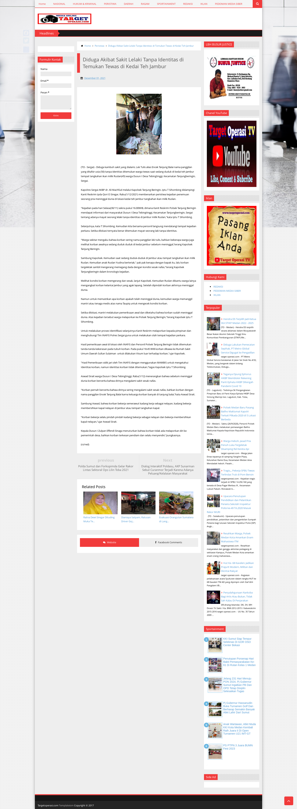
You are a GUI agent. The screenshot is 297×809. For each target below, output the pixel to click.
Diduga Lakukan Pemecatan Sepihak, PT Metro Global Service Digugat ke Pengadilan (238, 348)
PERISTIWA (110, 3)
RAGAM (145, 3)
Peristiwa (99, 45)
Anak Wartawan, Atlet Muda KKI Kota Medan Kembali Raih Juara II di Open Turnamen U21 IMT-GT (239, 729)
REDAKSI (188, 3)
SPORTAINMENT (166, 3)
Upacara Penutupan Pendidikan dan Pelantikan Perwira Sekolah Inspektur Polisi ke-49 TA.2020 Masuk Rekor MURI (229, 504)
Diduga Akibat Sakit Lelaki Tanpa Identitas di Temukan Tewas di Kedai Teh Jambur (151, 45)
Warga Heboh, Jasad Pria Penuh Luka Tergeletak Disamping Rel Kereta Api (236, 445)
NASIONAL (59, 3)
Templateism (66, 805)
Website (109, 542)
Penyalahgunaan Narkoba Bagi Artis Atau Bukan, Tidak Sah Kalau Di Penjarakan (237, 596)
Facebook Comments (168, 542)
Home (42, 3)
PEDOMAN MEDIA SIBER (228, 3)
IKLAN (203, 3)
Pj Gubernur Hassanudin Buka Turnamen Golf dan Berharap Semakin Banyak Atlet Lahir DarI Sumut (239, 707)
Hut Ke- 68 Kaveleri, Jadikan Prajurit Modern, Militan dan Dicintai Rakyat (237, 567)
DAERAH (128, 3)
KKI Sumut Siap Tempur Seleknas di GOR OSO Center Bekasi (237, 642)
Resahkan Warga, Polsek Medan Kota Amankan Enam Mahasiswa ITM (237, 537)
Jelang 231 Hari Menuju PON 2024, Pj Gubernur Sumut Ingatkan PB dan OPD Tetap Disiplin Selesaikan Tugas (237, 685)
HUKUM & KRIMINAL (84, 3)
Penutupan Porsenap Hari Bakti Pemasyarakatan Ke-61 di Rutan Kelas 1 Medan (239, 662)
